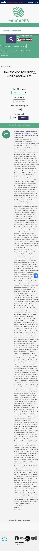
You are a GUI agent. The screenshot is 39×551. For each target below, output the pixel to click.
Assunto (16, 46)
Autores (23, 46)
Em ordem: (19, 98)
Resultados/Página (19, 106)
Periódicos (4, 55)
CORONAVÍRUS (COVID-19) (15, 2)
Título (18, 51)
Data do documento (7, 51)
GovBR (3, 2)
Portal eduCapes (6, 66)
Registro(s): (19, 114)
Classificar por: (19, 89)
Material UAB (25, 51)
